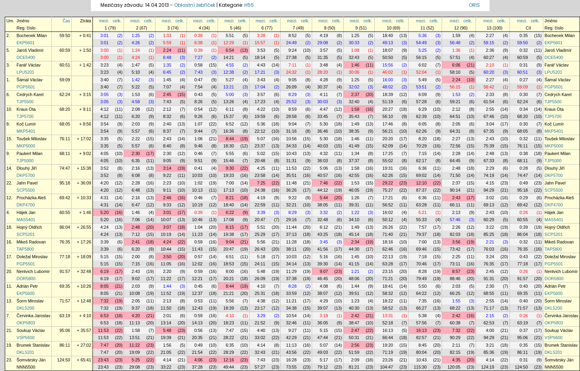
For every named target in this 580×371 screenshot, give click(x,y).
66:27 (421, 308)
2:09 (355, 359)
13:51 (134, 337)
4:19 (324, 35)
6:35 (136, 160)
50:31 (354, 337)
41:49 (354, 145)
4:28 (324, 79)
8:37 (167, 131)
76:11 (64, 138)
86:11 (64, 345)
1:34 (355, 153)
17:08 (228, 219)
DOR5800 (26, 278)
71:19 (387, 352)
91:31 (489, 278)
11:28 (291, 241)
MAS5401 (26, 219)
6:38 (199, 42)
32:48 (322, 219)
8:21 (230, 197)
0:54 (199, 109)
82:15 (455, 352)
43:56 (291, 352)
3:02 (490, 197)
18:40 (387, 35)
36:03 (322, 160)
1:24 (136, 50)
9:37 (136, 308)
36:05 (322, 322)
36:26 (291, 190)
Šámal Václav (30, 79)
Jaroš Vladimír (30, 50)
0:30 (523, 94)
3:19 (324, 315)
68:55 (489, 293)
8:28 (423, 271)
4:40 (261, 330)
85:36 (489, 352)
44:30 (354, 249)
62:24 (64, 94)
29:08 (322, 42)
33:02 (260, 337)
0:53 (199, 300)
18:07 (387, 50)
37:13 (291, 234)
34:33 (291, 145)
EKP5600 (26, 293)
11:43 (197, 249)
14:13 (197, 322)
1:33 (167, 35)
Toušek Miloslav (32, 138)
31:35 (322, 57)
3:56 (456, 241)
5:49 (423, 79)
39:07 (322, 308)
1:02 (199, 183)
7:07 (167, 86)
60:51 (64, 65)
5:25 (423, 50)
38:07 (322, 293)
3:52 (104, 168)
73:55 (291, 367)
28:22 (228, 337)
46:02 (387, 72)
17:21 (260, 72)
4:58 (136, 101)
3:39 (261, 212)
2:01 (167, 315)
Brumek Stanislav (33, 345)
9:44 (199, 131)
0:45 (199, 286)
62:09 (387, 145)
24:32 (291, 72)
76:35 (64, 241)
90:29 (455, 337)
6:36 (423, 168)
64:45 (455, 160)
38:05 (322, 204)
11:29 (291, 271)
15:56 (387, 65)
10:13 (197, 190)
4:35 (456, 359)
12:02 (197, 263)
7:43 (199, 72)
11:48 (291, 183)
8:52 (292, 35)
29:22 (387, 183)
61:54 (489, 101)
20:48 (260, 160)
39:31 (354, 204)
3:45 (324, 241)
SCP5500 (26, 190)
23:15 (387, 271)
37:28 (197, 367)
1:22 (355, 212)
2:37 (355, 94)
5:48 (261, 271)
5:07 (261, 138)
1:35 (167, 65)
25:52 (291, 101)
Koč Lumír (26, 124)
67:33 (489, 160)
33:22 (166, 367)
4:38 (261, 300)
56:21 (387, 131)
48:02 (387, 86)
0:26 (523, 212)
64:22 (421, 293)
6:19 (104, 271)
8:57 (456, 271)
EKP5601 (26, 42)
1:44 (167, 286)
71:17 (489, 308)
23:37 (260, 145)
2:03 (136, 124)
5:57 (136, 131)
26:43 (260, 249)
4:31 (104, 197)
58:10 (455, 72)
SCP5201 (26, 234)
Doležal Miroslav (32, 256)
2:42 (355, 315)
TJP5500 (25, 101)
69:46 (421, 249)
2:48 (490, 153)
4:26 (136, 42)
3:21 (490, 345)
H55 (249, 5)
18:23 (228, 322)
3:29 (261, 315)
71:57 (64, 300)
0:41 (199, 168)
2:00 (136, 256)
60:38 (455, 322)
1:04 (199, 227)
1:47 (136, 65)
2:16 (136, 168)
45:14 (354, 234)
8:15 (230, 227)
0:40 (523, 286)
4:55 (230, 65)
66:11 (455, 204)
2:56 (355, 345)
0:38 (523, 153)
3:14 (167, 168)
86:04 (64, 227)
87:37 (421, 190)
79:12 (322, 367)
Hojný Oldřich (29, 227)
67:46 (489, 116)
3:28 (261, 35)
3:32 (324, 212)
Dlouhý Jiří (27, 168)
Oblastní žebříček (194, 5)
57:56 (421, 322)
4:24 (136, 57)
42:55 (354, 175)
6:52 (230, 124)
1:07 (199, 124)
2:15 (490, 315)
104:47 (386, 367)
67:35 (489, 131)
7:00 (230, 183)
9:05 (292, 79)
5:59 (167, 42)
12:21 (197, 278)
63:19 (64, 315)
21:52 (260, 322)
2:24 (167, 50)
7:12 (136, 234)
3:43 (261, 79)
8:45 (423, 345)
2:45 (167, 94)
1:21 (355, 271)
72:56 (455, 145)
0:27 (523, 79)
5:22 (136, 86)
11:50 (166, 308)
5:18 (261, 256)
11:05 (166, 263)
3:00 (104, 50)
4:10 (261, 286)
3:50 (167, 256)
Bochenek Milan (32, 35)
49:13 (387, 42)
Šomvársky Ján (31, 359)
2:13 (456, 212)
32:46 (291, 322)
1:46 (355, 65)
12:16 (228, 359)
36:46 (322, 131)
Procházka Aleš (31, 197)
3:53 (261, 50)
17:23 (260, 101)
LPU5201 (25, 72)
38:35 (354, 131)
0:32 (523, 50)
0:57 (199, 256)
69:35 (64, 286)
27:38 (291, 57)
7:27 (199, 57)
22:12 (260, 131)
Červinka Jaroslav (34, 315)
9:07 (324, 271)
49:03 (322, 352)
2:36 (490, 50)
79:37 (421, 234)
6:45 (167, 72)
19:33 (228, 175)
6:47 (136, 204)
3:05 (104, 94)
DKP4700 (26, 204)
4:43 (261, 65)
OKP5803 (26, 322)
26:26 (387, 227)
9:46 (199, 145)
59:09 (64, 79)
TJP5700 (25, 116)
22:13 (387, 256)
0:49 (523, 183)
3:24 (490, 256)
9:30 (230, 168)
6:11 (230, 109)
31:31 (291, 160)
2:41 (136, 241)
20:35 (197, 337)
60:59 (64, 50)
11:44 (291, 227)
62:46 (387, 249)
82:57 (421, 337)
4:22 (261, 109)
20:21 (228, 278)
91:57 (64, 271)
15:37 (228, 116)
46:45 (322, 278)
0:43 (199, 94)
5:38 (423, 315)
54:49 (421, 42)
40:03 (322, 145)
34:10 (354, 219)
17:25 (387, 153)
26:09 (291, 86)
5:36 (423, 35)
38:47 (354, 322)
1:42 (136, 79)
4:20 (104, 183)
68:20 (64, 109)
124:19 (487, 367)
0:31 (523, 65)
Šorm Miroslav (30, 300)
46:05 (354, 190)
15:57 (260, 42)
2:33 (490, 94)
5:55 (230, 153)
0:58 (199, 65)
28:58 (291, 116)
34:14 (291, 263)
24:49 (291, 42)
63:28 (421, 204)
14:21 (228, 57)
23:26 (387, 359)
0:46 (199, 153)
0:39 (199, 35)
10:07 (166, 219)
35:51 (291, 175)
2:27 (490, 35)
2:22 (136, 138)
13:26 (228, 101)
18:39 (387, 94)
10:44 (166, 249)
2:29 (490, 168)
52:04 (421, 72)
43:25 (322, 234)
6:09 (423, 94)
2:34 (355, 241)
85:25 (489, 234)
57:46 (455, 219)
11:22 (166, 278)
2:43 (167, 138)
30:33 (354, 42)
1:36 (456, 50)
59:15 (489, 42)
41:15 (354, 263)
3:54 (104, 124)
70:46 (421, 263)
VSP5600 (26, 337)
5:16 (324, 256)
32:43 (354, 57)
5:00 (230, 94)
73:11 (455, 263)
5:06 (324, 168)
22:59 (260, 204)
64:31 (455, 131)
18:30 (228, 145)
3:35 (104, 138)
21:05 (166, 352)
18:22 (387, 300)
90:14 (455, 190)
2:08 (136, 109)
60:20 (489, 72)
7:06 (136, 219)
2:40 (167, 124)
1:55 (456, 300)
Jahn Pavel (27, 183)
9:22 (167, 175)
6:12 (324, 227)
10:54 (291, 315)
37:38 (291, 278)
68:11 (64, 153)
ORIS (474, 5)
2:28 (456, 153)
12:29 (228, 42)
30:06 (354, 72)
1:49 (355, 124)
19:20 (387, 345)
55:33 (421, 219)
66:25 (455, 293)
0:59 (199, 241)
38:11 (291, 249)
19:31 (387, 168)
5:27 (230, 79)
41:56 (322, 249)
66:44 (387, 337)
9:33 (167, 204)
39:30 (322, 263)
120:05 (453, 367)
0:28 (523, 168)
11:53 (291, 168)
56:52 (387, 204)
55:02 (387, 160)
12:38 (228, 72)
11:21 (291, 300)
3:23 (104, 65)
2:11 (456, 345)
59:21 (455, 101)
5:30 (324, 124)
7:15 (423, 153)
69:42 (64, 197)
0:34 (523, 109)
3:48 (324, 65)
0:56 (199, 330)
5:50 (423, 286)
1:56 (167, 345)
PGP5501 (26, 263)
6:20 (136, 116)
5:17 (324, 359)
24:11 (260, 263)
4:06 (199, 359)
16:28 (291, 359)
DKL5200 (25, 308)
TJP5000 (25, 160)
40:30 (354, 308)
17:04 (260, 86)
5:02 (261, 153)
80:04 (421, 352)
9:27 (292, 330)
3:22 (490, 227)
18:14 (260, 57)
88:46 (455, 278)
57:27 (260, 367)
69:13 (489, 204)
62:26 (421, 131)
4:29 (324, 300)
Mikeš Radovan (31, 241)
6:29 (423, 109)
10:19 (197, 204)
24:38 (260, 190)
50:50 (387, 57)
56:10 (387, 116)
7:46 (324, 183)
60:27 (489, 57)
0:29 (523, 197)
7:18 (423, 256)
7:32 (104, 300)
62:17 (421, 160)
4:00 (490, 330)
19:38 (228, 234)
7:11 (292, 65)
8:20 (423, 138)
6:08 (136, 175)
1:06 (199, 138)
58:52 (387, 308)
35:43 (354, 116)
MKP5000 (26, 145)
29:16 (291, 219)
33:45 (322, 116)
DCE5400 (26, 57)
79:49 (421, 278)
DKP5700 (26, 175)
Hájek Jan (26, 212)
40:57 (322, 175)
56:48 (455, 42)
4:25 (261, 168)
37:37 (354, 160)
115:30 (420, 367)
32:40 (354, 101)
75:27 (387, 190)
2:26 (456, 227)
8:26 (199, 101)
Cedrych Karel (30, 94)
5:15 (104, 256)
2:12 (167, 109)
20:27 (387, 109)
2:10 (490, 65)
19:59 (260, 116)
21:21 (228, 293)
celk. (117, 20)
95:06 (64, 330)
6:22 (230, 212)
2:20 (167, 271)
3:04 (490, 124)
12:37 (197, 293)
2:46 (167, 197)
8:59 (292, 109)
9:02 (136, 278)
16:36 (228, 131)
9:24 (292, 50)
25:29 (260, 234)
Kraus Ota (26, 109)
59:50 (64, 35)
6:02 (423, 65)
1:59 (456, 35)
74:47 (64, 168)
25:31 (260, 293)
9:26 (199, 116)
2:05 (456, 124)
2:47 (355, 330)
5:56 (261, 241)
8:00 (230, 271)
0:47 (199, 79)
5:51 (230, 35)
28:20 (322, 72)
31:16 (291, 131)
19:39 (166, 337)
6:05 (423, 124)
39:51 (354, 293)
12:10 (421, 183)
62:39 (421, 116)
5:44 (324, 197)
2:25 (456, 256)
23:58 (260, 175)
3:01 (104, 35)
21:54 (197, 352)
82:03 (455, 234)
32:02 (354, 86)
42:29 (291, 337)
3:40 (104, 79)
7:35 (423, 300)
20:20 (387, 138)
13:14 (166, 322)
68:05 (64, 124)
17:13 (228, 190)
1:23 (355, 300)
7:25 (261, 183)
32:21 (291, 204)
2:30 (136, 153)
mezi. (104, 20)
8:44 (230, 138)
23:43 (103, 359)
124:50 (63, 359)
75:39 (489, 145)
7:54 (199, 86)
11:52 (166, 293)
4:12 (104, 109)
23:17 (260, 308)
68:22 (455, 308)
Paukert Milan (30, 153)
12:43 (197, 308)
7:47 (230, 330)
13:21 (228, 86)
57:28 (421, 101)
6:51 (230, 256)
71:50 (455, 175)
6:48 (167, 57)
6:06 (456, 65)
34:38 (291, 308)
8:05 (104, 286)
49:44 (228, 367)
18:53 (228, 263)
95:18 (64, 183)
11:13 (134, 322)
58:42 (489, 86)
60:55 (64, 212)
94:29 (489, 190)
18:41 (387, 286)
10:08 (134, 293)
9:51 (199, 160)
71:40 (387, 234)
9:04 (292, 124)
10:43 (291, 153)
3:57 (324, 50)
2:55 (490, 109)
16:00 (387, 79)
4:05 (104, 153)
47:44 (322, 337)
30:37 (322, 86)
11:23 (197, 234)
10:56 (291, 138)
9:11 (167, 190)
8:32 (167, 116)
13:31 (387, 315)
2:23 (167, 183)
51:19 (387, 101)
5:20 (104, 212)
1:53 (136, 94)
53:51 (421, 86)
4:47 (324, 109)
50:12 (387, 219)
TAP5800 (25, 249)
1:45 (167, 79)
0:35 (523, 35)
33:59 (291, 293)
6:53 (104, 315)
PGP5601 (26, 86)
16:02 (387, 212)
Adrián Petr (27, 286)
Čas (66, 20)
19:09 (134, 352)
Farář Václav (29, 65)
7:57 (423, 227)
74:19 (489, 175)
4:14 (261, 345)
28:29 (228, 352)
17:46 (387, 124)
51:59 (354, 352)
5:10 (136, 72)
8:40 (167, 145)
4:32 (324, 153)
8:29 (292, 94)
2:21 (490, 241)
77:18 (64, 256)
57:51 (455, 57)
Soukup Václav (31, 330)
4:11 (324, 94)
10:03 (197, 175)
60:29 (489, 219)
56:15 (421, 57)
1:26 (355, 197)
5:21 (423, 212)
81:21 (354, 367)
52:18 (387, 322)
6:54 (230, 50)
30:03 (322, 101)
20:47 (260, 219)
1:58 (355, 109)
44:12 (322, 190)
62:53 (489, 322)
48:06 (354, 278)
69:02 (421, 175)
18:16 (387, 241)
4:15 (490, 183)
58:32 (387, 293)
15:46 (228, 160)
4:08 (324, 286)
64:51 (455, 116)
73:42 (455, 249)
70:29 (421, 145)
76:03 (489, 249)
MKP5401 (26, 131)
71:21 (387, 278)
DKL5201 (25, 352)
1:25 (136, 35)
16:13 (387, 330)
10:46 (197, 219)
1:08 (355, 50)
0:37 (523, 330)
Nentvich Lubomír (33, 271)
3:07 (167, 227)
